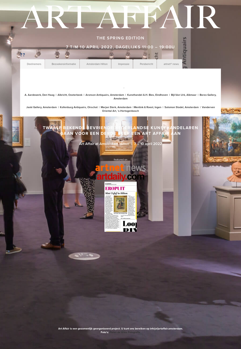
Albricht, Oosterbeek (70, 95)
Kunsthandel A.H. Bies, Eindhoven (147, 95)
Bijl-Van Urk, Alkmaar (183, 95)
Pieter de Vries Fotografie (124, 332)
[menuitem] (3, 345)
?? (22, 54)
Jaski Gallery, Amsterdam (41, 107)
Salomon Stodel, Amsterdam (182, 107)
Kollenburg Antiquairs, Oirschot (79, 107)
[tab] (32, 64)
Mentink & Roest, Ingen (147, 107)
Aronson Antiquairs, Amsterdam (105, 95)
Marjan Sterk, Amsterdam (116, 107)
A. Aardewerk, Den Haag (39, 95)
